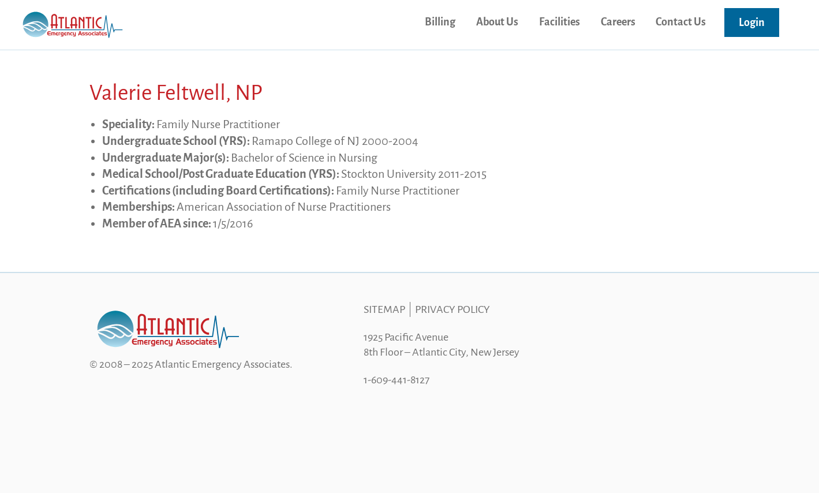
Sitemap (384, 309)
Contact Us (681, 22)
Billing (440, 22)
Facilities (559, 22)
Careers (618, 22)
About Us (497, 22)
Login (752, 22)
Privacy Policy (452, 309)
